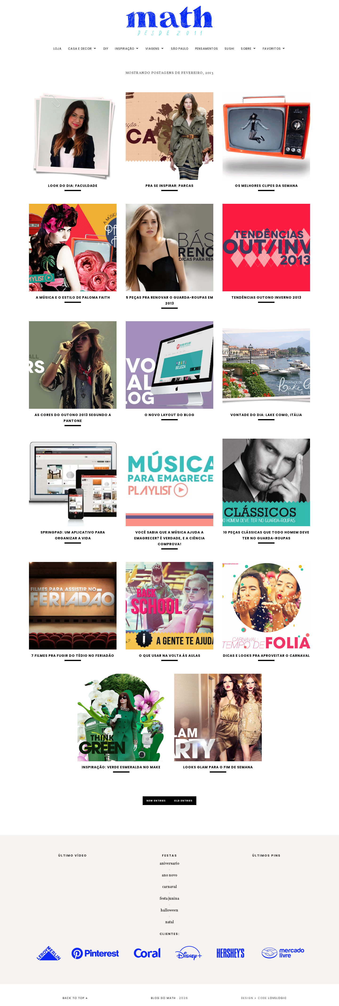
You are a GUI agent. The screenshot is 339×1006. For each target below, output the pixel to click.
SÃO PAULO (180, 49)
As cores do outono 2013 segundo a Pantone (73, 418)
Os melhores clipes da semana (266, 185)
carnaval (169, 887)
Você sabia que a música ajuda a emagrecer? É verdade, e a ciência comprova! (169, 538)
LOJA (57, 49)
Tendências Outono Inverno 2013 (266, 297)
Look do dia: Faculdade (72, 185)
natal (169, 922)
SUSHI (229, 49)
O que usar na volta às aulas (169, 655)
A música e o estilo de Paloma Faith (73, 297)
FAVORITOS (272, 49)
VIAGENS (152, 49)
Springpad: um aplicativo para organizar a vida (72, 535)
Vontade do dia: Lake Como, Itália (266, 415)
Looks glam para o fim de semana (218, 767)
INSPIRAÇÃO (124, 49)
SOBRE (246, 49)
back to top (75, 998)
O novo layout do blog (169, 415)
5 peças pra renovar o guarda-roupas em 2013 (169, 300)
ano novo (169, 875)
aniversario (169, 863)
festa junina (169, 898)
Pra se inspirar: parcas (169, 185)
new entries (156, 800)
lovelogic (277, 998)
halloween (169, 910)
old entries (183, 800)
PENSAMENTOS (206, 49)
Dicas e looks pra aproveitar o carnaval (266, 655)
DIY (106, 49)
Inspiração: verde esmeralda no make (121, 767)
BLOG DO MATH (163, 998)
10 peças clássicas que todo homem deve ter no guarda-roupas (266, 535)
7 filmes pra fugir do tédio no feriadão (72, 655)
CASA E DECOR (80, 49)
